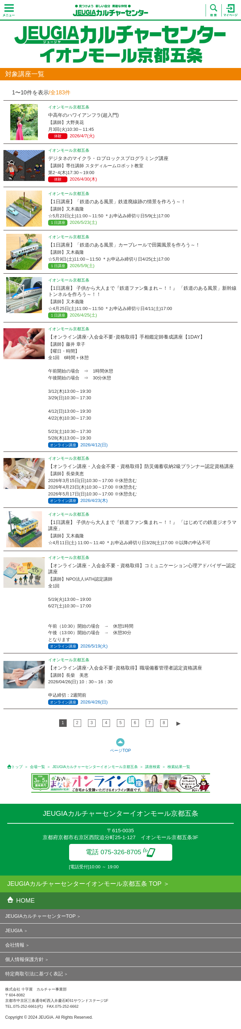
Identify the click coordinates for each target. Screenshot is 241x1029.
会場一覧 (37, 767)
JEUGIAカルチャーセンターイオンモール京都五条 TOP (84, 883)
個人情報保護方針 (24, 959)
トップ (17, 767)
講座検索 (152, 767)
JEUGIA (14, 930)
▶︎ (178, 723)
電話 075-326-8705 (120, 852)
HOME (21, 900)
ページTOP (120, 750)
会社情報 (14, 945)
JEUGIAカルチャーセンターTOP (40, 916)
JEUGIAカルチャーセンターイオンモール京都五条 (95, 767)
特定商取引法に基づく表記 (34, 973)
